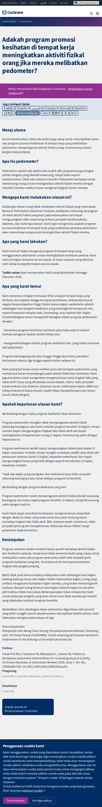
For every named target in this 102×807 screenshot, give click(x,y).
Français (53, 2)
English (23, 2)
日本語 (8, 113)
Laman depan (9, 21)
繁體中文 (58, 113)
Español (33, 2)
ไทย (45, 113)
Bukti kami (26, 21)
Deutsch (80, 108)
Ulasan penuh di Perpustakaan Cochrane (21, 709)
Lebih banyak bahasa (86, 2)
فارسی (43, 2)
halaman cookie (32, 790)
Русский (64, 2)
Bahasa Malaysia (9, 2)
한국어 (72, 113)
